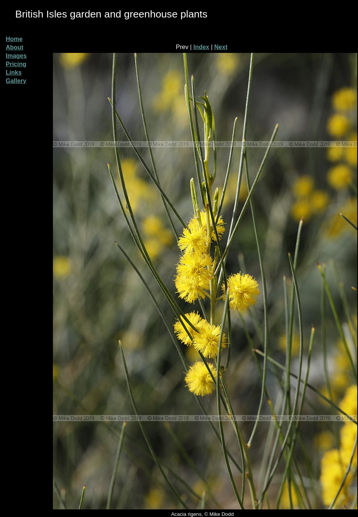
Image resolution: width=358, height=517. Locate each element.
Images (16, 55)
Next (221, 47)
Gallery (16, 81)
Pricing (16, 64)
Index (201, 47)
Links (14, 72)
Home (14, 39)
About (14, 47)
